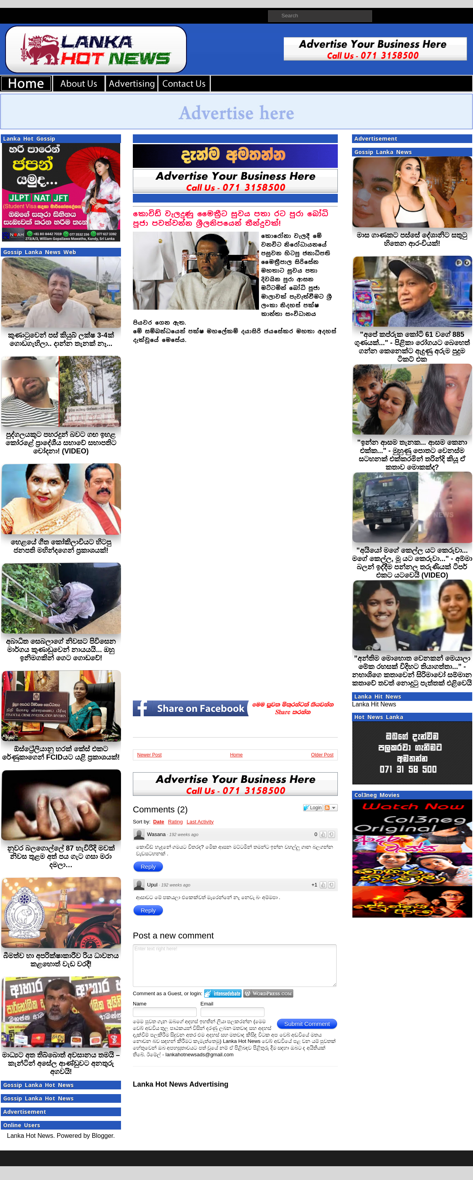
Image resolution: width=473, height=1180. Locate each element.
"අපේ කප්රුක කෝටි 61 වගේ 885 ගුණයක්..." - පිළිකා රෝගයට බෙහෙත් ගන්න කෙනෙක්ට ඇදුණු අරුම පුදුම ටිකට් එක (412, 347)
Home (236, 755)
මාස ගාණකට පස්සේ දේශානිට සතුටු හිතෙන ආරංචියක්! (412, 239)
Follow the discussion (331, 807)
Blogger (102, 1135)
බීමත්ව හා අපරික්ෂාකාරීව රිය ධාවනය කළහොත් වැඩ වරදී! (61, 960)
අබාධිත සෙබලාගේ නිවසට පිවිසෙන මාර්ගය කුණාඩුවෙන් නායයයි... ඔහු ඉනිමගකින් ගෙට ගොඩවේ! (61, 649)
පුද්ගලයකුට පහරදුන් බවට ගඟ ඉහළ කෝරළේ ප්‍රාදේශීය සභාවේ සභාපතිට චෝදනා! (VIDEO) (61, 443)
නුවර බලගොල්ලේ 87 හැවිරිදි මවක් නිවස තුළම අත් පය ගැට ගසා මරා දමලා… (61, 856)
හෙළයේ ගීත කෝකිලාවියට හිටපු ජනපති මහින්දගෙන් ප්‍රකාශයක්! (61, 546)
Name (140, 1004)
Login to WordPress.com (268, 993)
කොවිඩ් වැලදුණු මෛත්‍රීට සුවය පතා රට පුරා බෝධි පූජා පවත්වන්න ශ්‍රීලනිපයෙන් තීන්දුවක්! (230, 218)
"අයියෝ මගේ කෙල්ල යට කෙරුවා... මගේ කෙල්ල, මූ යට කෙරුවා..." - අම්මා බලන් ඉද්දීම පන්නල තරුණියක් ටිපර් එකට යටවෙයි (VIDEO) (412, 562)
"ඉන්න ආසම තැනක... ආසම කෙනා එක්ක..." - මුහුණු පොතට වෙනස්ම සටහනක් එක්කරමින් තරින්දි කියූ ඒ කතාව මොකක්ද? (412, 455)
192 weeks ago (183, 834)
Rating (175, 822)
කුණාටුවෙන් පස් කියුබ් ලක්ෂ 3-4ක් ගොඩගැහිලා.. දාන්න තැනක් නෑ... (61, 339)
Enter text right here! (235, 965)
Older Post (322, 755)
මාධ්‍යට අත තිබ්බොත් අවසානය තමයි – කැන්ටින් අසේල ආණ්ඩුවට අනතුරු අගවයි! (61, 1063)
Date (158, 822)
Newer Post (149, 755)
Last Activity (200, 822)
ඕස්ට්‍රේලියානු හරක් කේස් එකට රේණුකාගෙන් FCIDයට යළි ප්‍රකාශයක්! (61, 753)
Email (207, 1004)
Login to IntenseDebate (223, 993)
